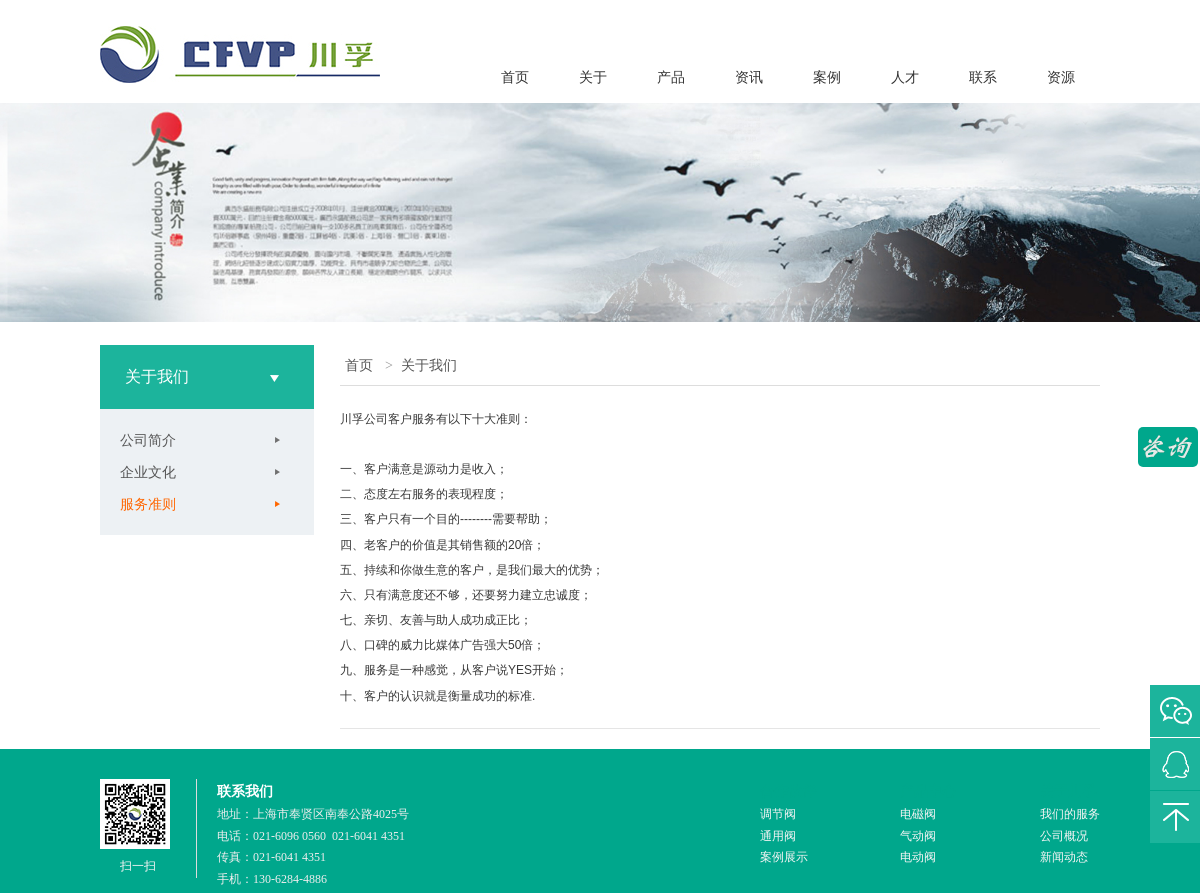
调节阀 (778, 814)
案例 (827, 77)
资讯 (749, 77)
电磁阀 (918, 814)
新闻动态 (1064, 857)
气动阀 (918, 836)
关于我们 (429, 365)
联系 (983, 77)
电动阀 (918, 857)
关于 (593, 77)
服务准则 (148, 504)
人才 (905, 77)
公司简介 (148, 440)
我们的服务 (1070, 814)
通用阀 (778, 836)
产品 (671, 77)
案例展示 (784, 857)
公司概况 (1064, 836)
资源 (1061, 77)
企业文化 (148, 472)
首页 (515, 77)
